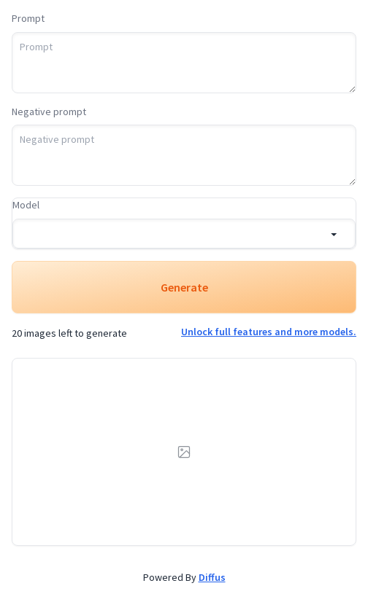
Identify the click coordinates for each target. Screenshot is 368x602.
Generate (184, 287)
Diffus (212, 577)
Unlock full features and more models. (268, 331)
